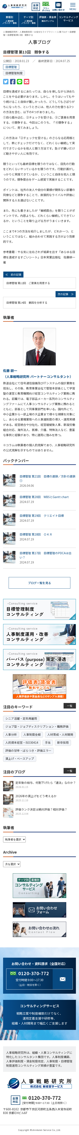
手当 (48, 742)
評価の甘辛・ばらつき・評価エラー (28, 750)
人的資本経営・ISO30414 (21, 742)
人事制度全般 (32, 734)
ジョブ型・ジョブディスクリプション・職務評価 (37, 726)
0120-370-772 (33, 973)
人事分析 (11, 734)
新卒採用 (63, 742)
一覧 (70, 706)
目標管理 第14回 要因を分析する (26, 302)
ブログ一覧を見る (39, 583)
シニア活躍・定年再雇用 (21, 718)
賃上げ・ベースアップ (19, 758)
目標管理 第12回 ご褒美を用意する (28, 283)
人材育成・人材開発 (60, 734)
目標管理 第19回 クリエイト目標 (42, 515)
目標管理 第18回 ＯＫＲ (36, 534)
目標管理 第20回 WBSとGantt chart (44, 497)
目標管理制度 (14, 73)
